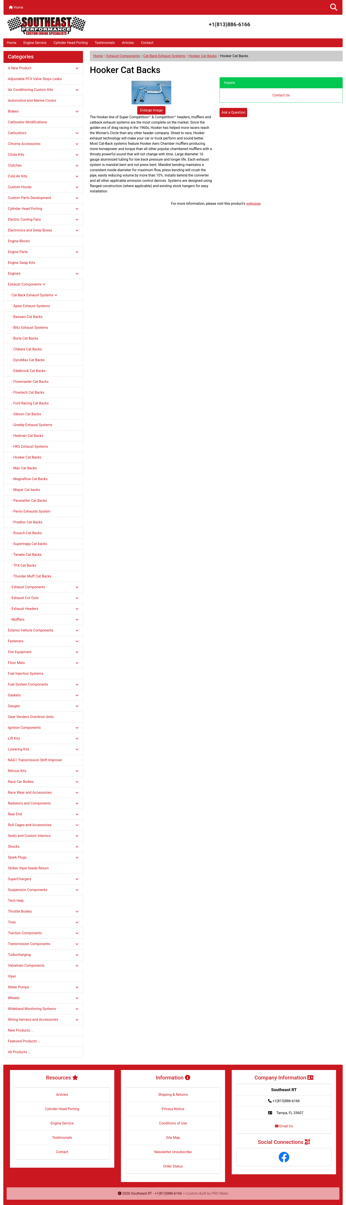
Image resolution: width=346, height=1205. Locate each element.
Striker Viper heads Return (28, 868)
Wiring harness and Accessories (43, 1019)
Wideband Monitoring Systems (43, 1009)
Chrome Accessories (43, 144)
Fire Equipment (43, 652)
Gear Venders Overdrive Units (31, 717)
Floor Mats (43, 663)
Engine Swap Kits (21, 263)
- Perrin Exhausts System (29, 511)
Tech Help (16, 901)
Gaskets (43, 695)
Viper (12, 976)
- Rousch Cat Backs (25, 533)
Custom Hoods (43, 187)
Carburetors (43, 133)
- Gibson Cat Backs (24, 414)
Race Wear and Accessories (43, 792)
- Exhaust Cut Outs (43, 598)
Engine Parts (43, 252)
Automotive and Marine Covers (32, 100)
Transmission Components (43, 944)
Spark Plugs (43, 857)
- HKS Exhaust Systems (28, 446)
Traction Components (43, 933)
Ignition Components (43, 728)
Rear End (43, 814)
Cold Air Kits (43, 176)
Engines (43, 273)
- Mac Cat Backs (22, 468)
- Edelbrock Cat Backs (26, 371)
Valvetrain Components (43, 965)
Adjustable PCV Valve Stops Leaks (35, 79)
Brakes (43, 111)
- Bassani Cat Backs (25, 317)
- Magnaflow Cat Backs (27, 479)
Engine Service (34, 43)
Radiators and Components (43, 803)
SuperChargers (43, 879)
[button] (333, 7)
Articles (128, 43)
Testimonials (105, 43)
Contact (147, 43)
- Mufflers (43, 619)
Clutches (43, 165)
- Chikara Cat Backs (25, 349)
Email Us (284, 1126)
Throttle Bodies (43, 911)
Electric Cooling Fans (43, 219)
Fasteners (43, 641)
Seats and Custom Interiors (43, 836)
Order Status (173, 1166)
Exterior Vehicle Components (43, 630)
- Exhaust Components (43, 587)
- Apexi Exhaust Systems (29, 306)
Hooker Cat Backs (203, 56)
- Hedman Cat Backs (25, 436)
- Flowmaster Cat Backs (28, 382)
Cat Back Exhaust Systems (164, 56)
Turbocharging (43, 955)
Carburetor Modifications (27, 122)
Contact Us (281, 95)
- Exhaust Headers (43, 609)
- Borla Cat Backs (23, 338)
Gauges (43, 706)
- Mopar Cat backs (24, 490)
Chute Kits (43, 154)
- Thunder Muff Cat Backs (29, 576)
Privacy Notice (173, 1109)
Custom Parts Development (43, 198)
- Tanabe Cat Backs (24, 555)
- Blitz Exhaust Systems (28, 327)
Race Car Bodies (43, 782)
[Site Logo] (60, 25)
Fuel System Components (43, 684)
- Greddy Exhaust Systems (30, 425)
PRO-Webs (220, 1193)
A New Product (43, 68)
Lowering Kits (43, 749)
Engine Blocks (19, 241)
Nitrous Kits (43, 771)
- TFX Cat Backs (22, 565)
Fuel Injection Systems (25, 673)
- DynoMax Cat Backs (26, 360)
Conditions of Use (173, 1123)
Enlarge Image (151, 110)
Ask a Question (233, 112)
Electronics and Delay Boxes (43, 230)
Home (16, 7)
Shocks (43, 846)
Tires (43, 922)
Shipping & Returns (173, 1094)
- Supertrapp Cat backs (27, 544)
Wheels (43, 998)
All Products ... (19, 1052)
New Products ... (21, 1030)
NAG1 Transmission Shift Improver (35, 760)
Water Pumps (43, 987)
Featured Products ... (24, 1041)
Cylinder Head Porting (70, 43)
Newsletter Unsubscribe (173, 1152)
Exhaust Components (123, 56)
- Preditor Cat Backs (25, 522)
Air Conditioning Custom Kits (43, 90)
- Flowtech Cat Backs (26, 392)
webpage (253, 203)
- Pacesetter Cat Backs (27, 500)
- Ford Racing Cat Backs (28, 403)
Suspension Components (43, 890)
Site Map (173, 1137)
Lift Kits (43, 738)
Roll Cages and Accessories (43, 825)
